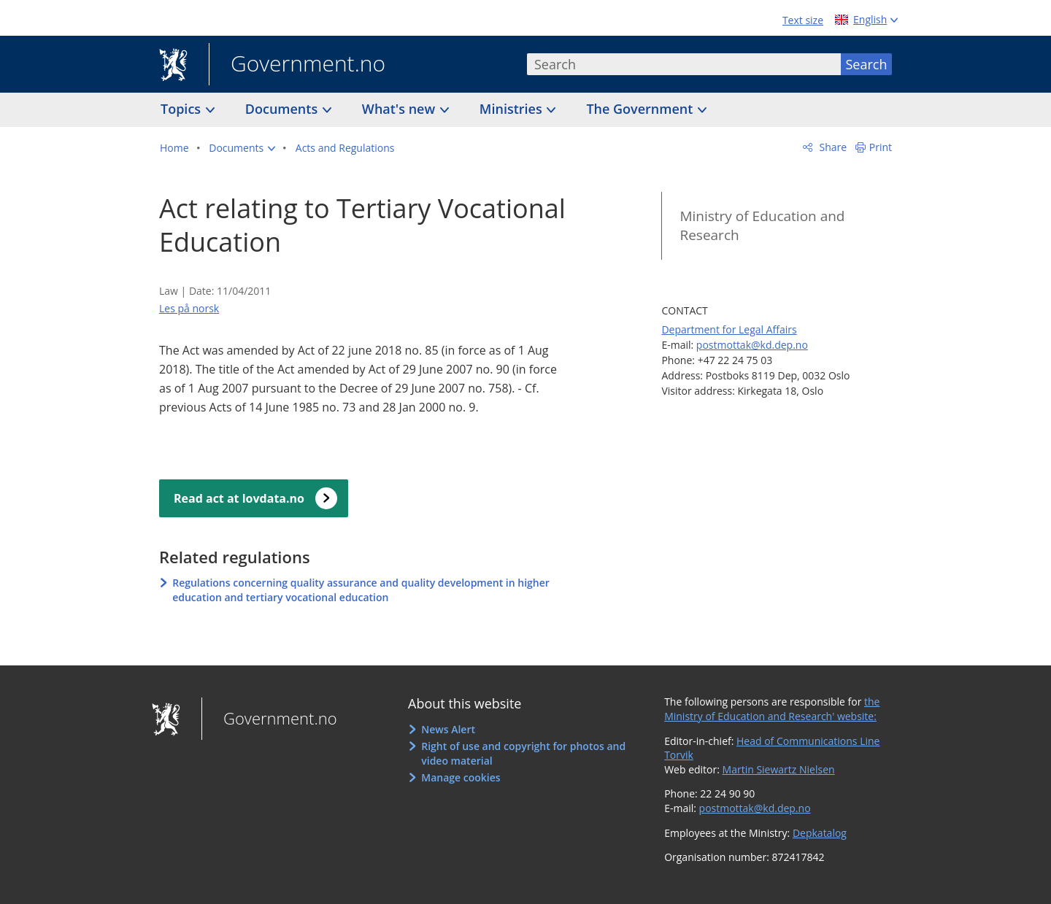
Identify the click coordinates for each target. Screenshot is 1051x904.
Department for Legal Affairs (728, 329)
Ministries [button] (513, 108)
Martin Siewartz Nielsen (779, 769)
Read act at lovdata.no (239, 498)
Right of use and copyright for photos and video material (523, 753)
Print (880, 147)
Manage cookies (460, 777)
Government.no (297, 65)
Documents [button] (283, 108)
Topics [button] (182, 108)
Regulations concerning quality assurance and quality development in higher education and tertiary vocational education (361, 590)
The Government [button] (641, 108)
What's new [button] (400, 108)
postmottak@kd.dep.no (752, 345)
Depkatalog (820, 833)
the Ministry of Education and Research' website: (771, 709)
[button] (242, 148)
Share (832, 147)
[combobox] (684, 64)
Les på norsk (189, 308)
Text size (802, 20)
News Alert (448, 729)
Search (867, 64)
